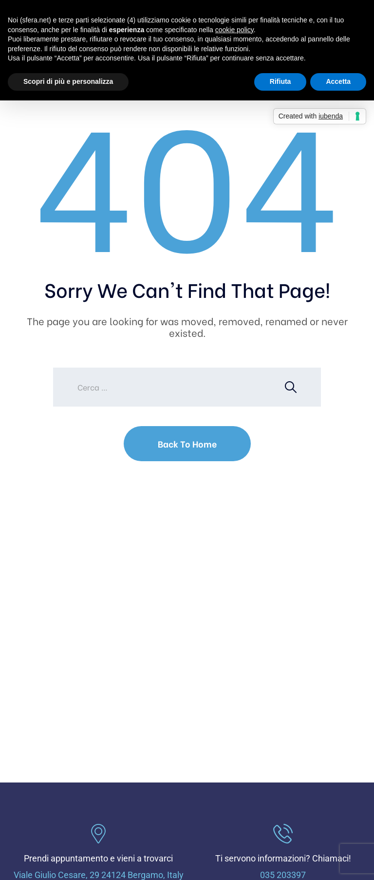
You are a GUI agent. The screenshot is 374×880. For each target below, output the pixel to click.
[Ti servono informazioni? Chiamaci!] (283, 833)
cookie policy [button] (234, 30)
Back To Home (187, 443)
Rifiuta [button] (280, 81)
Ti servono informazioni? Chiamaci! (283, 858)
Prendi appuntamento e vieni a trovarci (98, 858)
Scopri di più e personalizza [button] (68, 81)
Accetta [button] (338, 81)
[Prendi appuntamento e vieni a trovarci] (98, 833)
